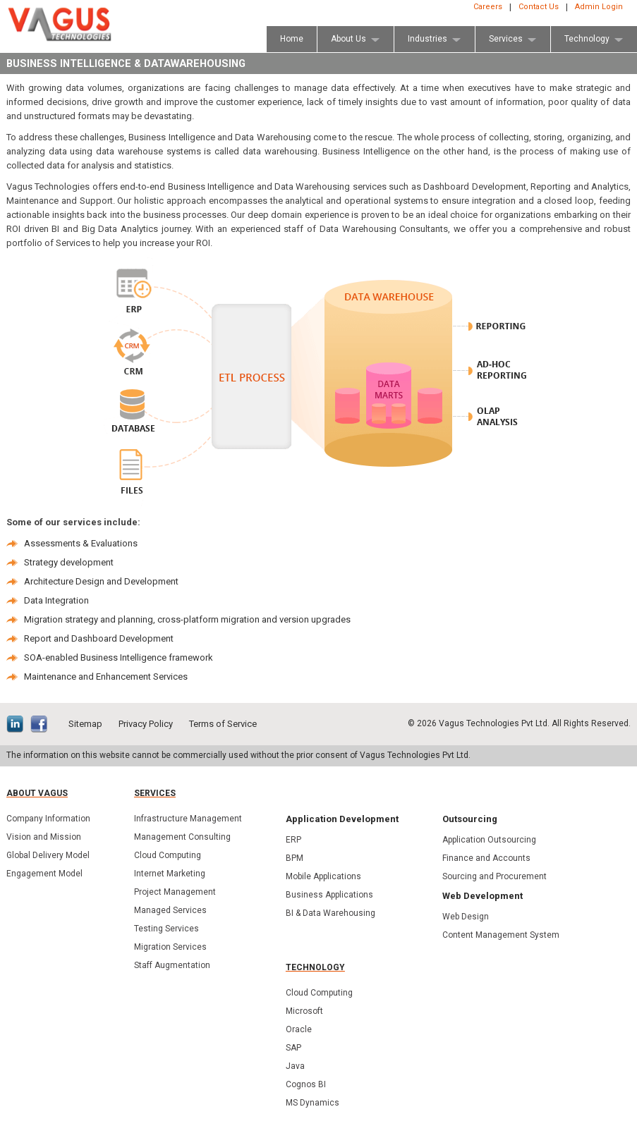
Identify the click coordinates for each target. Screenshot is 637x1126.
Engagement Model (44, 874)
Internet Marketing (169, 874)
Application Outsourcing (489, 840)
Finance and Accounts (486, 858)
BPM (294, 858)
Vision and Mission (43, 837)
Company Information (48, 819)
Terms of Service (223, 723)
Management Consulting (182, 837)
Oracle (299, 1029)
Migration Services (170, 947)
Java (295, 1066)
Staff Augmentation (172, 965)
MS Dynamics (312, 1103)
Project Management (175, 892)
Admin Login (599, 6)
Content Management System (500, 935)
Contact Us (538, 6)
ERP (293, 840)
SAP (293, 1048)
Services (155, 793)
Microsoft (304, 1011)
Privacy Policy (146, 723)
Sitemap (85, 723)
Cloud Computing (167, 855)
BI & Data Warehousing (330, 913)
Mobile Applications (323, 876)
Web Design (465, 917)
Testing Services (166, 929)
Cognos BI (306, 1084)
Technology (315, 967)
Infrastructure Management (188, 819)
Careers (487, 6)
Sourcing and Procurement (494, 876)
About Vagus (37, 793)
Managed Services (170, 910)
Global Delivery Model (48, 855)
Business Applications (329, 895)
